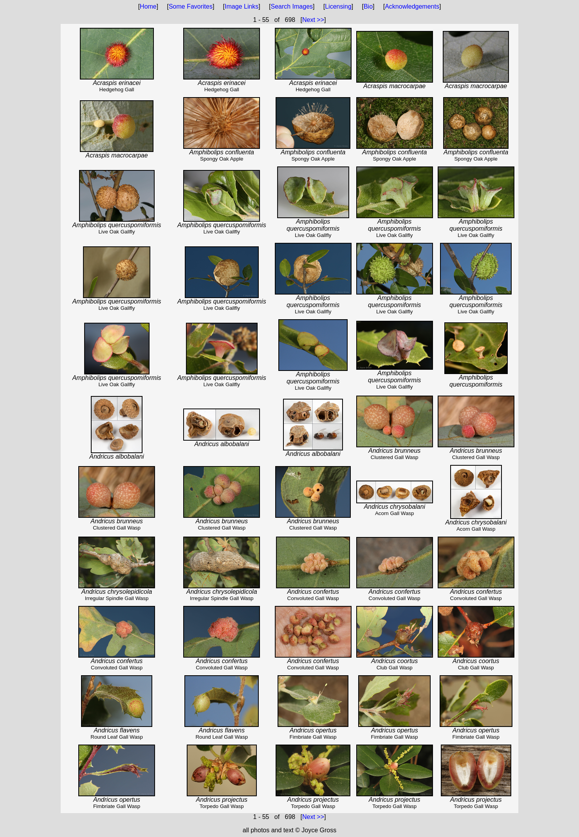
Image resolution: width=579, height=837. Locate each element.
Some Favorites (191, 6)
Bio (368, 6)
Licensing (338, 6)
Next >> (313, 19)
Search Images (292, 6)
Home (148, 6)
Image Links (241, 6)
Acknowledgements (412, 6)
